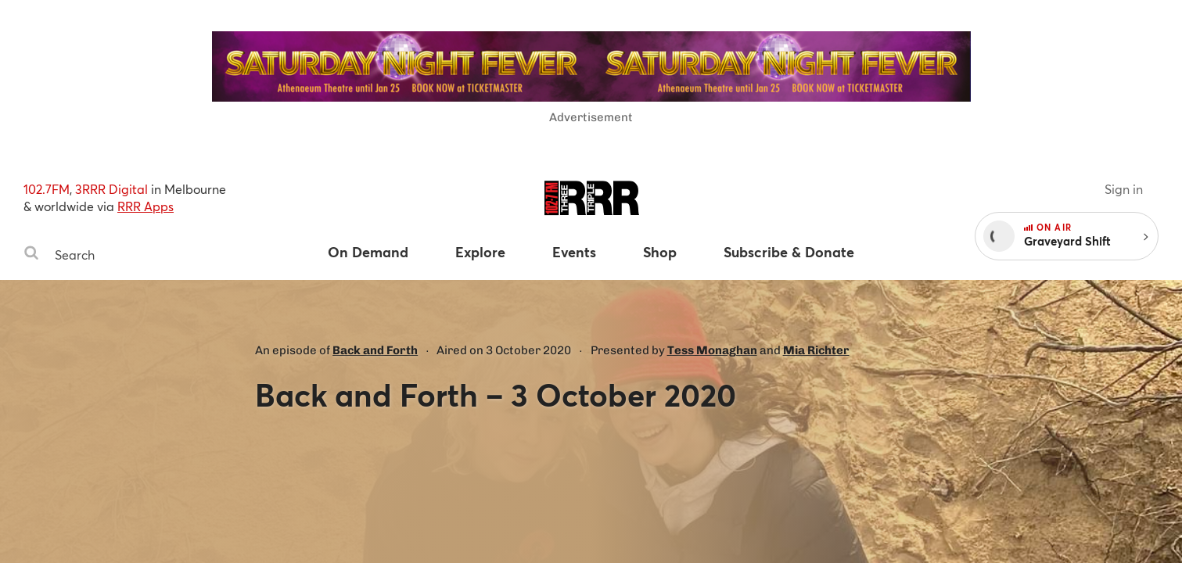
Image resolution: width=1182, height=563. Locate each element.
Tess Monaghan (712, 350)
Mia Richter (816, 350)
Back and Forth (375, 350)
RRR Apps (145, 206)
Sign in (1124, 189)
